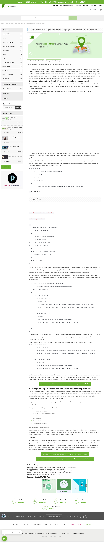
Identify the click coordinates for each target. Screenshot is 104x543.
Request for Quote (54, 516)
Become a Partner (76, 524)
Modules (55, 5)
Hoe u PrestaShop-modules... (13, 118)
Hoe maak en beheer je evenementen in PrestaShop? (44, 474)
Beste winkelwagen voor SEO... (15, 128)
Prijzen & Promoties (12, 62)
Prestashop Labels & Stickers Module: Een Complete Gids (46, 469)
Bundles (5, 98)
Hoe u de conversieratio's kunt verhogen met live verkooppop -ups (49, 473)
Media (12, 54)
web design (56, 61)
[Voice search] (75, 18)
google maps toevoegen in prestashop (60, 64)
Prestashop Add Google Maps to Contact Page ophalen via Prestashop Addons (65, 454)
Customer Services (78, 533)
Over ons (25, 524)
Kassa (12, 38)
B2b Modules (12, 34)
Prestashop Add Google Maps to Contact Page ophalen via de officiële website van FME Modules (65, 459)
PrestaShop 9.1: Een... (14, 146)
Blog (100, 5)
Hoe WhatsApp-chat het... (15, 156)
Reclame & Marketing (12, 46)
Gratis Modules (12, 88)
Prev (44, 485)
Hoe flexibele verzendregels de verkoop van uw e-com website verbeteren (52, 467)
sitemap (88, 524)
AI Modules (12, 79)
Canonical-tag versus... (14, 137)
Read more (19, 122)
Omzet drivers (12, 66)
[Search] (44, 18)
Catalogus (12, 70)
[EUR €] (89, 9)
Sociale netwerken (12, 75)
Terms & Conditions (51, 533)
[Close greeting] (19, 532)
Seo (12, 58)
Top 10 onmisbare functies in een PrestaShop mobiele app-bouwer (49, 471)
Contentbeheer (12, 50)
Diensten (78, 5)
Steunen (93, 5)
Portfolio (85, 5)
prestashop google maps (39, 64)
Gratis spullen (36, 524)
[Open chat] (4, 538)
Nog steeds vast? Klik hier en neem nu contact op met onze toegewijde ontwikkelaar (65, 384)
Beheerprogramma (12, 42)
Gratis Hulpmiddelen (66, 5)
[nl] (96, 9)
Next (86, 485)
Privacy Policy (65, 533)
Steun (64, 524)
